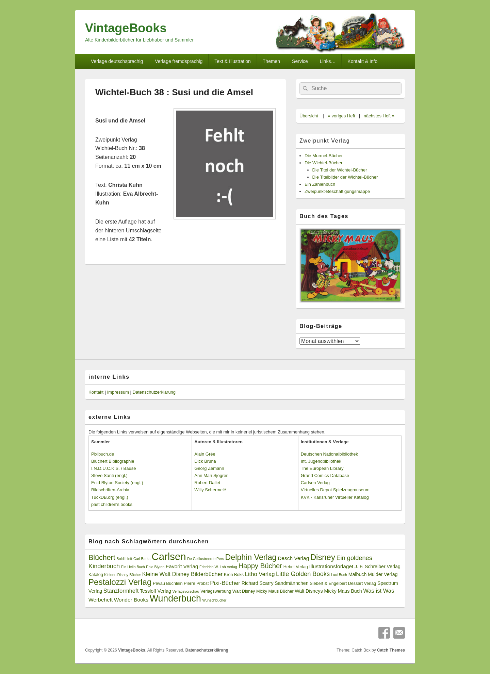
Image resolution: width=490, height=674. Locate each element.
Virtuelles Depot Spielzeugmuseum (335, 489)
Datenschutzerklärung (154, 392)
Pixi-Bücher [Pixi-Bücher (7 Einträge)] (225, 582)
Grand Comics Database (325, 475)
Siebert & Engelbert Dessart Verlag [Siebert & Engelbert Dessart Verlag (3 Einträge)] (343, 583)
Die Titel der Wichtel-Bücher (339, 169)
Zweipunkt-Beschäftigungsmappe (337, 191)
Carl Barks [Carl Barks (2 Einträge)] (141, 559)
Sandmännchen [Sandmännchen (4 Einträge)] (291, 583)
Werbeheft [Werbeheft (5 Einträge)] (100, 600)
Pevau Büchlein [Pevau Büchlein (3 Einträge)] (167, 583)
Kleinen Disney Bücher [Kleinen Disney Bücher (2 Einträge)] (122, 575)
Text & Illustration (232, 61)
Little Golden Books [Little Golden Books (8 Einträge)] (303, 574)
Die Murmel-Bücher (324, 155)
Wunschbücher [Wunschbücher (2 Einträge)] (214, 600)
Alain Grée (204, 454)
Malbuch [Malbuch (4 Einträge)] (357, 574)
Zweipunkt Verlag (324, 141)
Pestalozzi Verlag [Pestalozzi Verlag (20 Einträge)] (119, 582)
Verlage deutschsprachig (117, 61)
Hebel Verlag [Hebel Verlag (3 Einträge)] (295, 566)
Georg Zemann (209, 468)
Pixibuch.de (102, 454)
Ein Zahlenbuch (320, 184)
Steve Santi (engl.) (109, 475)
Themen (271, 61)
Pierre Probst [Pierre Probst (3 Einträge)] (196, 583)
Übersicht (308, 115)
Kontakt (95, 392)
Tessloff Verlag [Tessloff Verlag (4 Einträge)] (155, 591)
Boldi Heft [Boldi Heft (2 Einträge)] (124, 559)
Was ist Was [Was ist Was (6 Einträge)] (378, 591)
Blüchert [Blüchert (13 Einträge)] (101, 558)
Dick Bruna (205, 461)
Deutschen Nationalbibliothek (329, 454)
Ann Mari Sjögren (211, 475)
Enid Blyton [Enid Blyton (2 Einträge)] (155, 567)
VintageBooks (125, 28)
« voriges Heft (341, 115)
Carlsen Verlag (315, 482)
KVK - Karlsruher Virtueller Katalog (335, 497)
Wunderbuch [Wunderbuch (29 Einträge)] (175, 598)
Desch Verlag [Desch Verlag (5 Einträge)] (293, 558)
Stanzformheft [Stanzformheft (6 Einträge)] (120, 591)
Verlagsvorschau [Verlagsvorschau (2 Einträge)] (186, 591)
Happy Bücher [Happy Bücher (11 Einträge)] (260, 566)
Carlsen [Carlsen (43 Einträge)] (168, 556)
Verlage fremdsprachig (178, 61)
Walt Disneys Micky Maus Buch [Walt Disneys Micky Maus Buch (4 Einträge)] (328, 591)
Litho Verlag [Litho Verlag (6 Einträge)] (260, 574)
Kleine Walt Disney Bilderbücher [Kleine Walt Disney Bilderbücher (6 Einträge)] (182, 574)
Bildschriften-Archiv (110, 489)
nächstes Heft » (379, 115)
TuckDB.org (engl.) (109, 497)
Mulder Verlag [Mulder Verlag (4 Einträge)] (383, 574)
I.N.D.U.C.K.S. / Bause (113, 468)
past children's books (111, 504)
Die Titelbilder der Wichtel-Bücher (345, 177)
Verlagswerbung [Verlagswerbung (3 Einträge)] (215, 591)
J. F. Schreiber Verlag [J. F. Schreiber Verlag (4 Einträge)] (378, 566)
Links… (328, 61)
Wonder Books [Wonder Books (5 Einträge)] (131, 600)
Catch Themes (391, 650)
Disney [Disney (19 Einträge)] (322, 557)
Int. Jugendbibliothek (321, 461)
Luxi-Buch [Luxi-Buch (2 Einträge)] (339, 575)
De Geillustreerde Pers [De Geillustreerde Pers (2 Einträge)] (205, 559)
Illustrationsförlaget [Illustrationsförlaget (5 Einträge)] (331, 566)
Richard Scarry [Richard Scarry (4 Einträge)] (258, 583)
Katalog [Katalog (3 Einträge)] (95, 574)
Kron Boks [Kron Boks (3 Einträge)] (234, 574)
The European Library (322, 468)
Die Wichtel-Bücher (323, 162)
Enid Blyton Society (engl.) (117, 482)
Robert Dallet (207, 482)
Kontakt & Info (362, 61)
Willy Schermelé (210, 489)
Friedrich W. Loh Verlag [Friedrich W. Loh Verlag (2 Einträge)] (218, 567)
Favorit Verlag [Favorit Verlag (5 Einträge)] (182, 566)
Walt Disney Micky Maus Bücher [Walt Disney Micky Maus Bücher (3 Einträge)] (263, 591)
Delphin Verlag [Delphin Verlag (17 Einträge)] (251, 557)
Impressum (118, 392)
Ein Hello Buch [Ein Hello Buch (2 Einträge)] (133, 567)
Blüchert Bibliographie (112, 461)
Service (300, 61)
